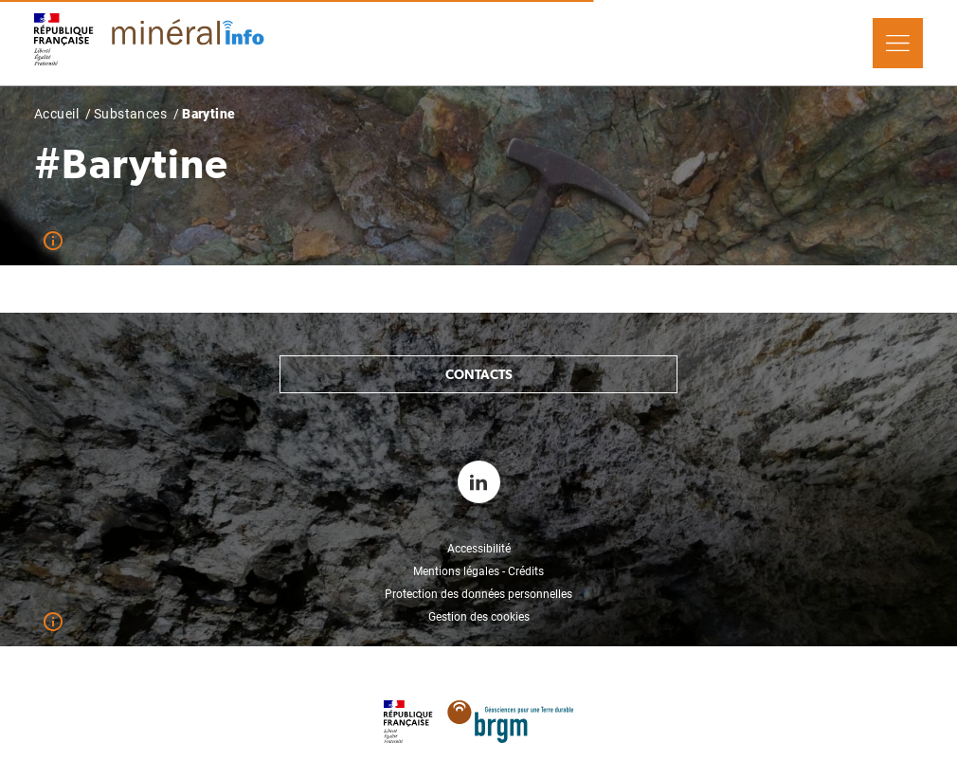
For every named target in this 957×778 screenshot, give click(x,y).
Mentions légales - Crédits (478, 571)
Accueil (56, 113)
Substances (130, 113)
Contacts (479, 374)
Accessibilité (479, 548)
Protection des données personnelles (478, 594)
